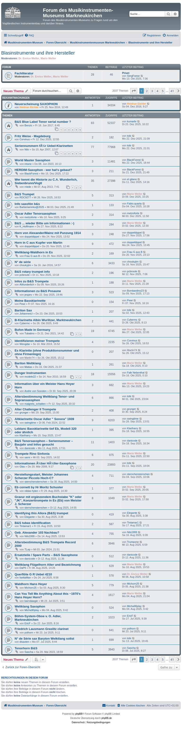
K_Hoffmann (27, 226)
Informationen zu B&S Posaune (38, 291)
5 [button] (163, 91)
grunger (24, 412)
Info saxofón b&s (27, 204)
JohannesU (26, 313)
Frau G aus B (32, 256)
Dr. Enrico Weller (28, 58)
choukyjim (25, 265)
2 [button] (147, 91)
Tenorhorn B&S (26, 648)
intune (28, 163)
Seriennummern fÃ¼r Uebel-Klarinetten (44, 146)
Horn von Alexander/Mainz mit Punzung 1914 (48, 233)
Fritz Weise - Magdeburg (32, 136)
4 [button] (157, 91)
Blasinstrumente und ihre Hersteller (38, 52)
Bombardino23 (135, 290)
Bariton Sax (23, 310)
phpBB (78, 714)
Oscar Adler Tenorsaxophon (35, 213)
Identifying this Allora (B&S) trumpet (41, 513)
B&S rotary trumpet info (32, 271)
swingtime (30, 422)
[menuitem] (29, 35)
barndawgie (31, 600)
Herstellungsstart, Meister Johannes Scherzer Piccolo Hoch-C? (41, 476)
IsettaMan (25, 577)
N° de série (23, 262)
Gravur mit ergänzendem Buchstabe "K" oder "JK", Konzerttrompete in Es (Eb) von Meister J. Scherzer (48, 500)
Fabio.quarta (134, 203)
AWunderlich (27, 284)
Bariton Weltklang (28, 363)
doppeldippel (32, 236)
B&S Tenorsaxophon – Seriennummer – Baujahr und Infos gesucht (44, 442)
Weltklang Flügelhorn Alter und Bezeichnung (48, 564)
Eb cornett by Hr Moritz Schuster (39, 487)
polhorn (29, 632)
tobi (129, 135)
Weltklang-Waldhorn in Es (34, 252)
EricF (28, 623)
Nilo (27, 149)
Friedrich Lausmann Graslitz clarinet (42, 629)
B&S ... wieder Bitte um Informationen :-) (44, 223)
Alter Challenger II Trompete (35, 409)
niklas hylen (31, 490)
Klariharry (25, 435)
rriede (28, 186)
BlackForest (134, 159)
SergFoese (133, 75)
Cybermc (25, 323)
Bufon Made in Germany (32, 329)
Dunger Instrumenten (30, 373)
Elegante (30, 516)
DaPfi (23, 567)
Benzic (28, 125)
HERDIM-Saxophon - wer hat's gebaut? (43, 170)
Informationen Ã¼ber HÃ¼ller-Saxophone (45, 463)
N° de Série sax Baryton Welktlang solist (44, 638)
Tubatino (29, 333)
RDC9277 (25, 197)
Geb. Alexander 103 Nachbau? (37, 532)
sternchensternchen (36, 481)
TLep (27, 549)
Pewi (22, 303)
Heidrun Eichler (29, 107)
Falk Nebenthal (136, 372)
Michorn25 (31, 587)
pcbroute (25, 274)
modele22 (30, 376)
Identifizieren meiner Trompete (37, 341)
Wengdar (25, 344)
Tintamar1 (25, 526)
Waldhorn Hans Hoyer (31, 584)
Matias (28, 366)
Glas (22, 466)
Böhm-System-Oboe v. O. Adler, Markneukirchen (38, 617)
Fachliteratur (24, 73)
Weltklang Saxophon (30, 606)
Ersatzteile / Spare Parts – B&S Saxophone (46, 555)
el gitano (132, 179)
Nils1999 (30, 536)
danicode (30, 448)
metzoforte (31, 217)
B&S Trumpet (24, 194)
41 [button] (172, 91)
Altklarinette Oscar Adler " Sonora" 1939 (44, 419)
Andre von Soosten (36, 391)
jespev (28, 294)
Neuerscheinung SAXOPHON (36, 104)
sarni (27, 457)
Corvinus (25, 139)
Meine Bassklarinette (30, 300)
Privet (125, 73)
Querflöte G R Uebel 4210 (33, 574)
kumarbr (131, 121)
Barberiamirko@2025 (32, 207)
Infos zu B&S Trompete (32, 281)
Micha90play (32, 610)
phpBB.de (106, 718)
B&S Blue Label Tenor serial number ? (43, 121)
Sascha (29, 651)
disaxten (24, 641)
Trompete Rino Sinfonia (32, 453)
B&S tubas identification (32, 523)
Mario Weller (48, 58)
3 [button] (152, 91)
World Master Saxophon (32, 160)
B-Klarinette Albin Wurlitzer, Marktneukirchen (48, 320)
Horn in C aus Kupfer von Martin (38, 242)
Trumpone (133, 541)
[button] (133, 91)
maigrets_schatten (35, 403)
